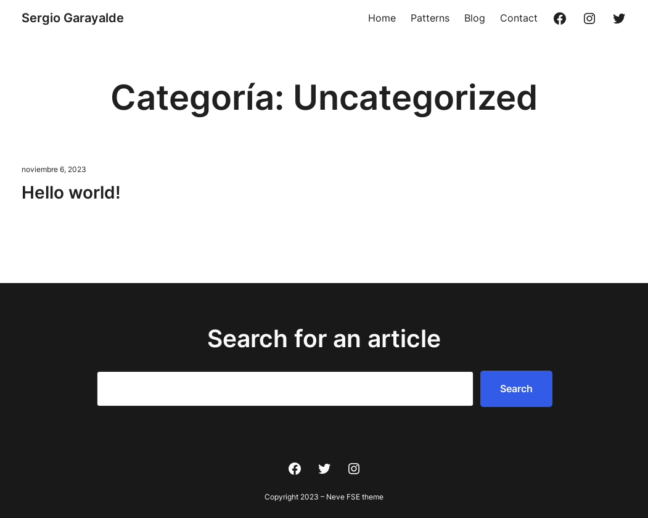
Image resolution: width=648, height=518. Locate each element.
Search (516, 388)
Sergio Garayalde (73, 17)
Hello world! (71, 192)
